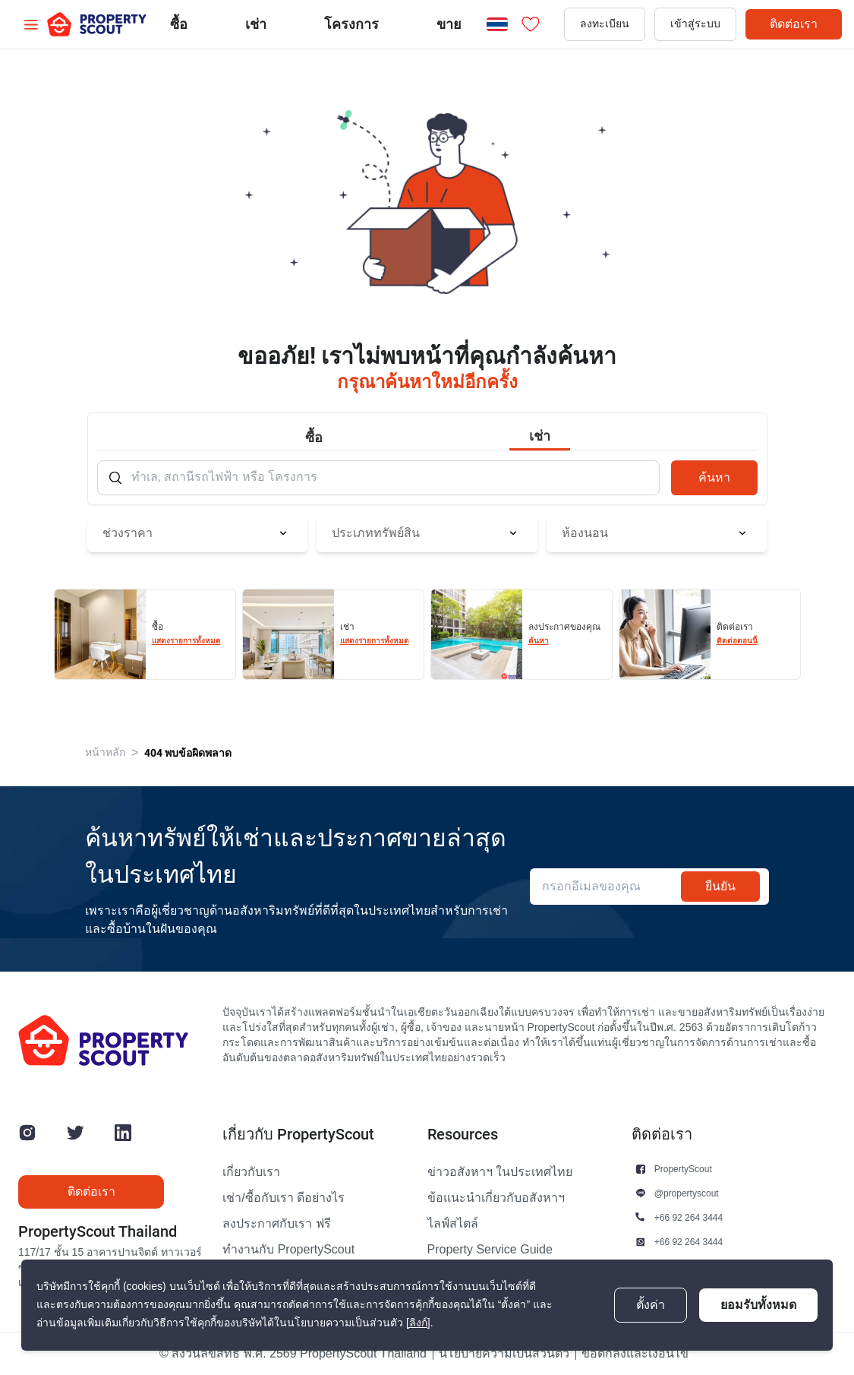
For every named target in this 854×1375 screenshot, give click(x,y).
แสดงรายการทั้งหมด (186, 641)
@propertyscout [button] (686, 1193)
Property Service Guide (490, 1249)
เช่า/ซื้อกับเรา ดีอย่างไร (283, 1198)
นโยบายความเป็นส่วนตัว (504, 1353)
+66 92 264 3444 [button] (688, 1217)
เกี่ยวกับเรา (251, 1172)
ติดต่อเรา (794, 24)
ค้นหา (714, 477)
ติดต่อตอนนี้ (737, 641)
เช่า (255, 24)
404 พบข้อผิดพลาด (188, 753)
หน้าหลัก (105, 752)
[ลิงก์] (418, 1323)
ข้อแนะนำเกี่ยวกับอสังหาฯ (496, 1198)
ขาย (449, 24)
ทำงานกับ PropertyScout (288, 1249)
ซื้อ (179, 24)
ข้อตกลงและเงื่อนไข (635, 1353)
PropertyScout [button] (683, 1168)
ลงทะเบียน (604, 23)
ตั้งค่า (650, 1305)
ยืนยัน (720, 886)
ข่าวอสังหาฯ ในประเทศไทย (499, 1172)
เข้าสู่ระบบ (695, 23)
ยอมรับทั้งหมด (758, 1305)
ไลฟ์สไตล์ (452, 1223)
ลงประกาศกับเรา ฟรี (276, 1223)
